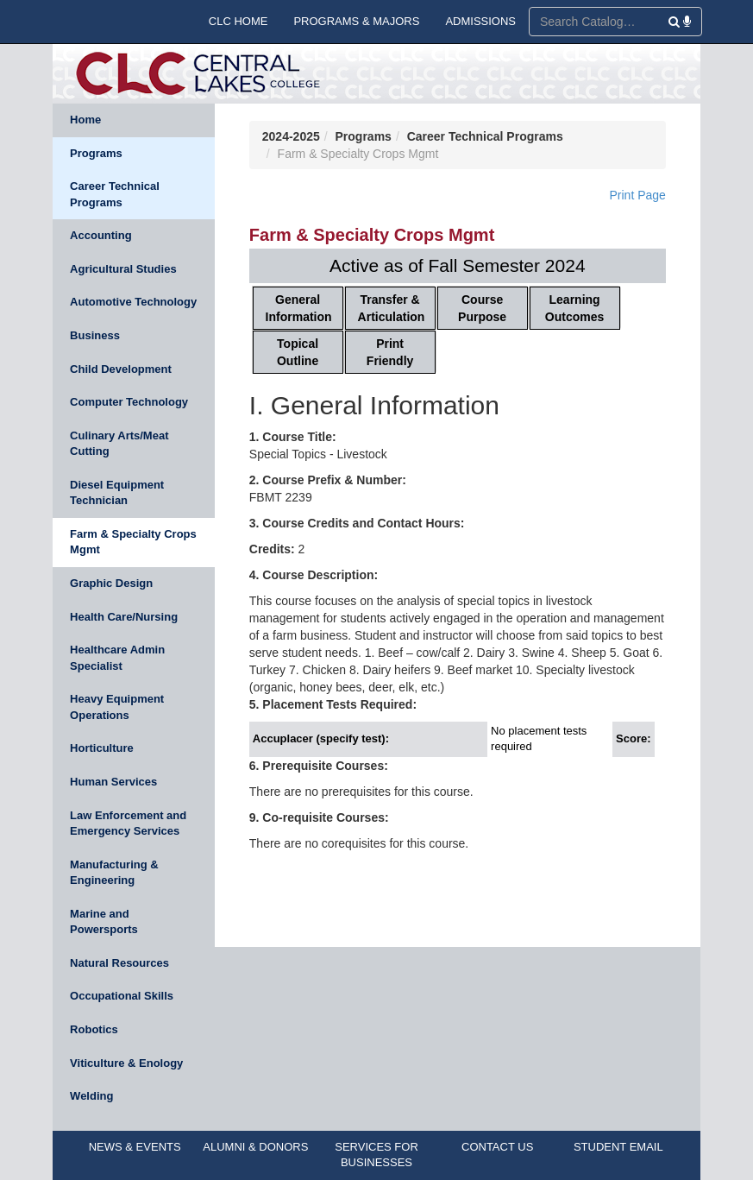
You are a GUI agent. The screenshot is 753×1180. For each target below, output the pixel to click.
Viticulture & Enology (126, 1063)
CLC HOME (238, 21)
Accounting (101, 235)
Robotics (94, 1029)
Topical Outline (297, 352)
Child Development (121, 369)
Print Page (638, 195)
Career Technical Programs (115, 194)
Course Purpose (482, 308)
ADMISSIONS (480, 21)
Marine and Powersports (104, 922)
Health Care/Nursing (124, 616)
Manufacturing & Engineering (114, 872)
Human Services (113, 781)
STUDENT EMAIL (618, 1146)
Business (95, 335)
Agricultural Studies (123, 268)
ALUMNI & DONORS (255, 1146)
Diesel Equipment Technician (117, 493)
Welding (91, 1095)
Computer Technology (129, 401)
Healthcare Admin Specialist (117, 657)
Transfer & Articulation (391, 308)
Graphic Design (111, 583)
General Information (299, 308)
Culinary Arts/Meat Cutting (119, 443)
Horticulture (102, 747)
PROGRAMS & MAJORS (356, 21)
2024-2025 (291, 136)
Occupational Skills (121, 995)
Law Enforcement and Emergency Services (128, 823)
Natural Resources (119, 962)
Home (85, 119)
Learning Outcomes (574, 308)
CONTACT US (497, 1146)
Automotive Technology (133, 301)
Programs (96, 153)
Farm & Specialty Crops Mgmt (133, 542)
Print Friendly (390, 352)
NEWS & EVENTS (135, 1146)
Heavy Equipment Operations (117, 707)
